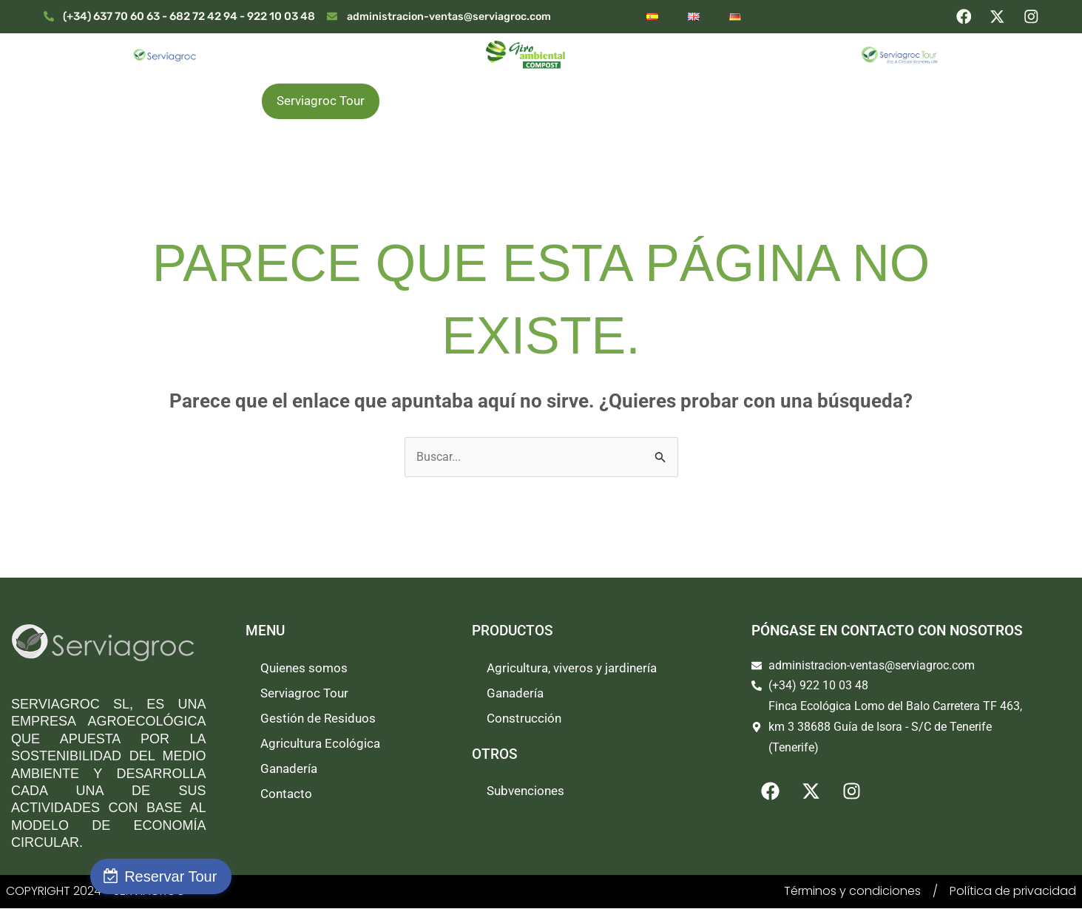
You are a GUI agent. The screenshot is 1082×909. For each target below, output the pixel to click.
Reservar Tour (95, 876)
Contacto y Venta (949, 101)
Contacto (286, 794)
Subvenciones (525, 791)
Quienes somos (196, 101)
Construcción (524, 719)
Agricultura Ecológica (710, 101)
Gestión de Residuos (555, 101)
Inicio (100, 101)
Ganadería (835, 101)
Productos (431, 101)
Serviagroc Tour (321, 100)
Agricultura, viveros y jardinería (572, 668)
